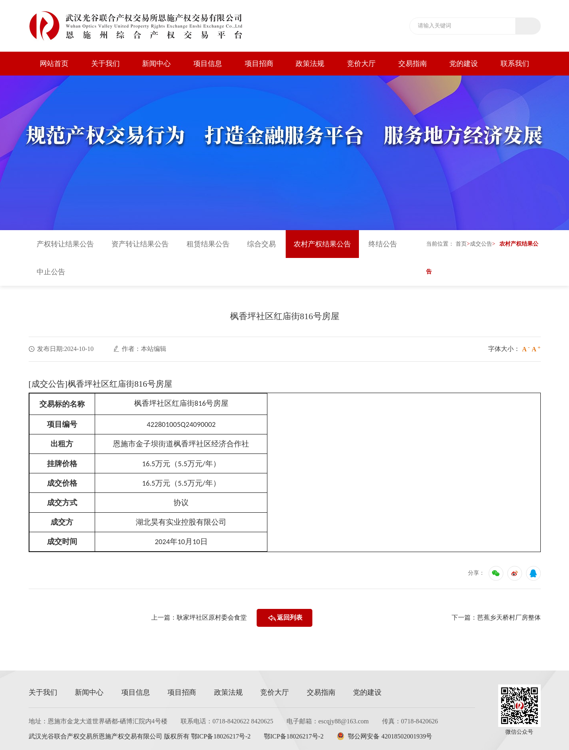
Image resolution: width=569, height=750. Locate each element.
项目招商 (259, 64)
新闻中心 (156, 64)
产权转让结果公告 (65, 244)
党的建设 (463, 64)
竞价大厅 (361, 64)
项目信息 (207, 64)
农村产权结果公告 (322, 244)
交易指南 (412, 64)
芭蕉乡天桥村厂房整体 (509, 617)
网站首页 (54, 64)
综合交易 (261, 244)
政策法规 (310, 64)
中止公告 (51, 272)
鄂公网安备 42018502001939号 (385, 736)
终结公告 (382, 244)
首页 (461, 244)
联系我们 (515, 64)
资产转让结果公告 (140, 244)
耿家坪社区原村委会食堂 (212, 617)
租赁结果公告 (208, 244)
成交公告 (481, 244)
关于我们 (105, 64)
